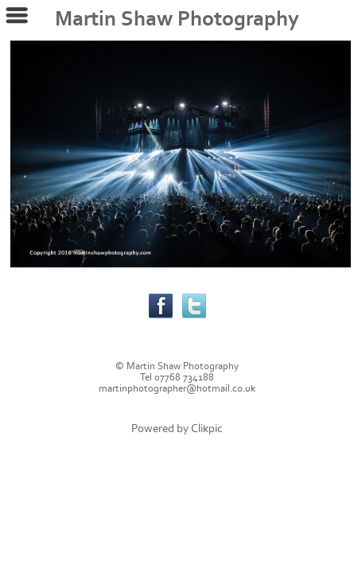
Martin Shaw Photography (177, 19)
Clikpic (207, 428)
